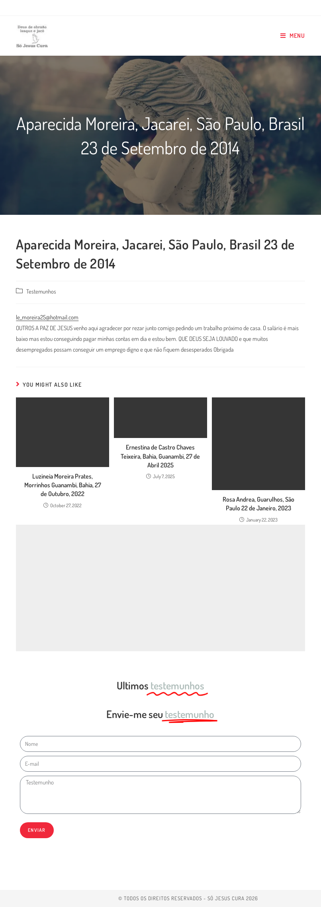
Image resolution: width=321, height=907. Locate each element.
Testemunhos (41, 291)
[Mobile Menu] (292, 36)
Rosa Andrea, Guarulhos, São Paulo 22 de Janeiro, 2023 (258, 503)
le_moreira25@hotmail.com (47, 317)
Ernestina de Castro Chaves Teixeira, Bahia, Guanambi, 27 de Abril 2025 (160, 456)
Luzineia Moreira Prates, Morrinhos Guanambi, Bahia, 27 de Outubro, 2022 (62, 485)
